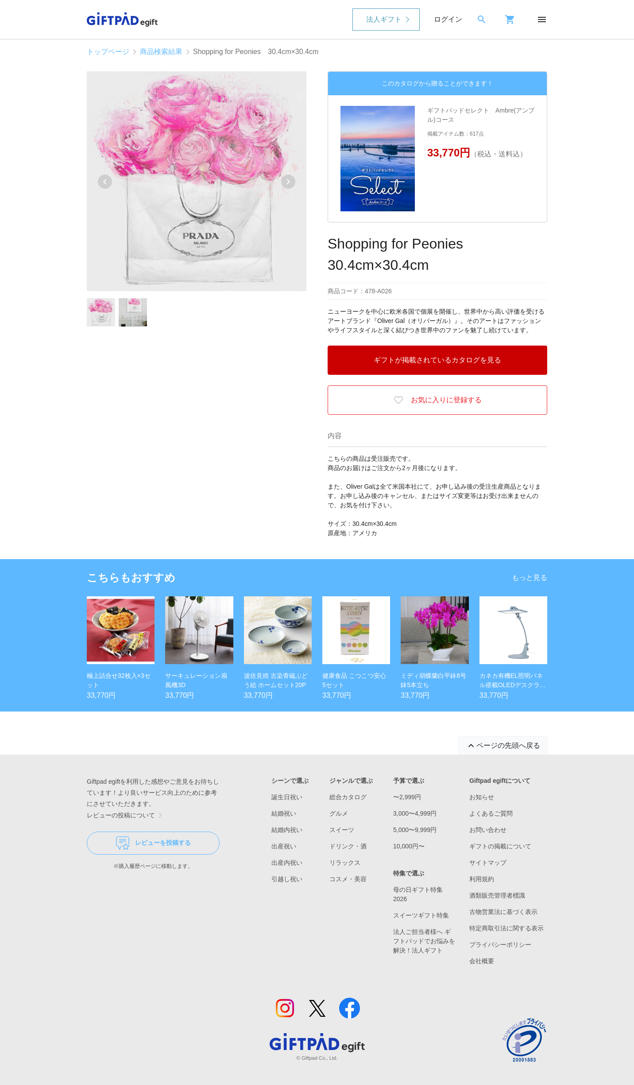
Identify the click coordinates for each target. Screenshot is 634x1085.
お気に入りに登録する (437, 400)
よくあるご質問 (491, 813)
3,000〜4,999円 (415, 813)
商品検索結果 (161, 51)
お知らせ (481, 797)
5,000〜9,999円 (415, 829)
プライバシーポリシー (500, 944)
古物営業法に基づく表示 (503, 911)
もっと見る (529, 577)
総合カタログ (348, 797)
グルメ (338, 813)
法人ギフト (384, 19)
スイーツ (341, 829)
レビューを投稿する (153, 843)
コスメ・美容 (348, 879)
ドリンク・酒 (348, 846)
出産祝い (283, 846)
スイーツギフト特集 (421, 915)
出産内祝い (286, 862)
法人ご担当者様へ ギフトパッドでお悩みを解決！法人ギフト (424, 941)
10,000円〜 (409, 846)
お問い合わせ (487, 829)
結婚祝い (283, 813)
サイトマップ (487, 862)
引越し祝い (286, 879)
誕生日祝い (286, 797)
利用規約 (481, 879)
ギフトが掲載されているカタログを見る (437, 360)
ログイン (448, 19)
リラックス (344, 862)
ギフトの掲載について (500, 846)
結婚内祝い (286, 829)
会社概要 (481, 960)
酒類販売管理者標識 (497, 895)
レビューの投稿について (126, 815)
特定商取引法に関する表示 (506, 928)
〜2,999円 (407, 797)
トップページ (108, 51)
